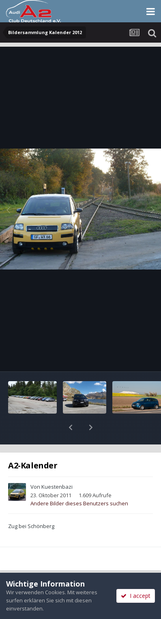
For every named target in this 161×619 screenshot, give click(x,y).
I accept (135, 596)
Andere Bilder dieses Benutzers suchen (79, 482)
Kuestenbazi (57, 465)
